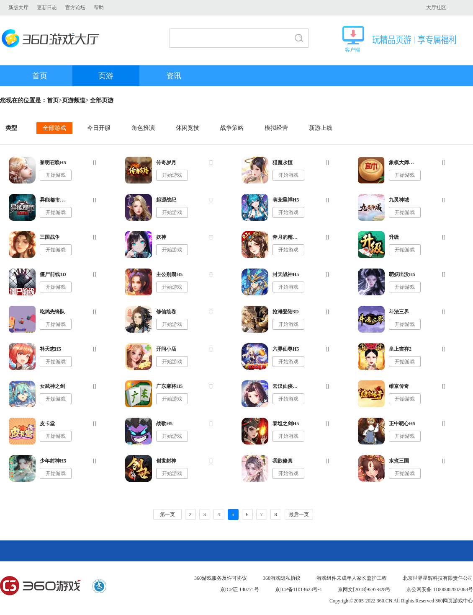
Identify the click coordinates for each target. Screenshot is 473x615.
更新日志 (47, 7)
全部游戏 (54, 128)
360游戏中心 (40, 586)
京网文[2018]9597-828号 (364, 589)
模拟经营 (276, 128)
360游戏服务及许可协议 (220, 578)
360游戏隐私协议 (282, 578)
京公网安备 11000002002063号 (439, 589)
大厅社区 (436, 7)
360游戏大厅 (53, 38)
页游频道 (73, 100)
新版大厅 (18, 7)
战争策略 (232, 128)
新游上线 (320, 128)
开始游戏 (56, 175)
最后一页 (299, 514)
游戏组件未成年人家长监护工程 (351, 578)
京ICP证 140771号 (240, 589)
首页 (39, 76)
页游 (105, 76)
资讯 (173, 76)
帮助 (99, 7)
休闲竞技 (187, 128)
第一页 (167, 514)
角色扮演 (143, 128)
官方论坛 (75, 7)
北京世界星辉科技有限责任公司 (438, 578)
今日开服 (99, 128)
